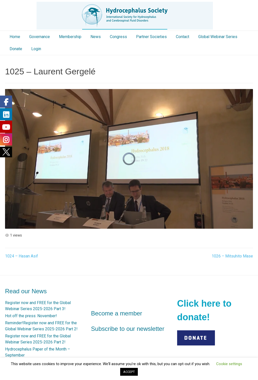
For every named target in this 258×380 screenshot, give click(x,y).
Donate (16, 48)
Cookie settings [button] (229, 364)
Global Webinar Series (217, 36)
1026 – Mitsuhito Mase (232, 256)
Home (15, 36)
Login (36, 48)
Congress (118, 36)
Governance (39, 36)
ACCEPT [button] (129, 372)
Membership (70, 36)
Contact (182, 36)
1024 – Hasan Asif (21, 256)
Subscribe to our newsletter (127, 328)
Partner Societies (151, 36)
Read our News (26, 291)
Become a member (116, 313)
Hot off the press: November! (31, 315)
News (95, 36)
